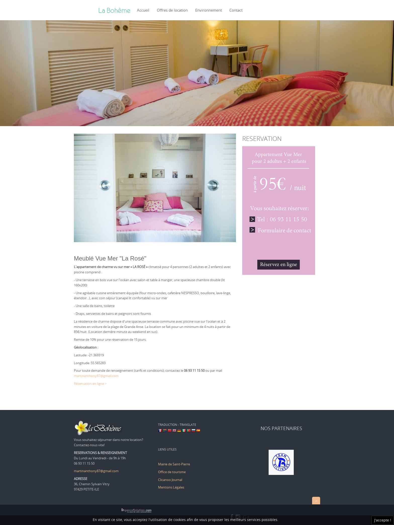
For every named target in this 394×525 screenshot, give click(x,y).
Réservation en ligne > (90, 383)
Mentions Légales (171, 487)
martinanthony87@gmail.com (96, 375)
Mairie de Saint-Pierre (174, 464)
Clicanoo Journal (170, 479)
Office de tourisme (172, 472)
